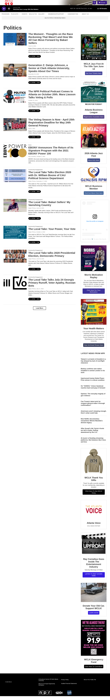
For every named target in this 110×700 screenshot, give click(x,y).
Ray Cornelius (32, 160)
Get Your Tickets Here (93, 77)
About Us (85, 18)
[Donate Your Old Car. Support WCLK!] (93, 596)
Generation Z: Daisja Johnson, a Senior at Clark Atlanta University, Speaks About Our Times (49, 72)
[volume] (9, 12)
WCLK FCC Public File (90, 683)
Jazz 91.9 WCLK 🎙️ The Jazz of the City (93, 243)
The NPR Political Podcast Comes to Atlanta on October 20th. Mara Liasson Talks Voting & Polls (51, 98)
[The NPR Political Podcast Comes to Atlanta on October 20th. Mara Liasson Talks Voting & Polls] (15, 100)
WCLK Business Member (93, 191)
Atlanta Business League (94, 115)
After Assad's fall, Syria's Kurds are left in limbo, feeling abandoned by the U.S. (92, 434)
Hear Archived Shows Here (93, 349)
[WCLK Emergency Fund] (93, 642)
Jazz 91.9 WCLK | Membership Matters (55, 21)
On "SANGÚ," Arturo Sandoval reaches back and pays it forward (93, 391)
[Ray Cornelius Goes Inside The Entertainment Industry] (93, 548)
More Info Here (93, 164)
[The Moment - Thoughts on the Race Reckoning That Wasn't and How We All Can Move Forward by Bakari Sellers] (15, 42)
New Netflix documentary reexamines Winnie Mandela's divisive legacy (92, 424)
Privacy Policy (65, 683)
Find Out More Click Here (94, 197)
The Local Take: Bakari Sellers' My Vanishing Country (49, 207)
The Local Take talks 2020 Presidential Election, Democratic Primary (51, 258)
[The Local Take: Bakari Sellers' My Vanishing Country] (15, 209)
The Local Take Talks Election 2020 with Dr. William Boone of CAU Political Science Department (49, 179)
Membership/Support (56, 18)
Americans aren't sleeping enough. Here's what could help (93, 416)
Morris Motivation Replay (93, 280)
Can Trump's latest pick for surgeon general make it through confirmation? (93, 407)
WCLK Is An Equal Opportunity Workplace (46, 688)
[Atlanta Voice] (93, 513)
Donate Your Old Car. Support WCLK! (94, 610)
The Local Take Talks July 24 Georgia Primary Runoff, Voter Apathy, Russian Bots (51, 286)
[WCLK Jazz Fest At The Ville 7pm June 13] (93, 51)
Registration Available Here (94, 121)
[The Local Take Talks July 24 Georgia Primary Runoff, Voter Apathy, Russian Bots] (15, 286)
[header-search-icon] (95, 4)
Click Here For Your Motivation (94, 295)
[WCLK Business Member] (93, 178)
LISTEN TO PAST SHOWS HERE (93, 579)
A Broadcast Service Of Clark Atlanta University (48, 683)
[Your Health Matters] (93, 316)
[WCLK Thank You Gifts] (93, 465)
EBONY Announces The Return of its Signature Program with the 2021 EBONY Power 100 (50, 154)
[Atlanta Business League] (93, 97)
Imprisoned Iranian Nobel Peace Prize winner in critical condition (92, 383)
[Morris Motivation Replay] (93, 262)
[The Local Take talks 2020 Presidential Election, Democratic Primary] (15, 260)
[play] (3, 12)
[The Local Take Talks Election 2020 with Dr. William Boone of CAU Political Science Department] (15, 179)
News (30, 149)
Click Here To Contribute (93, 670)
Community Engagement (35, 173)
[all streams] (102, 12)
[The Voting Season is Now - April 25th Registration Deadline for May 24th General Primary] (15, 128)
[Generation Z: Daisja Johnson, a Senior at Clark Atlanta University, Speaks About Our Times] (15, 74)
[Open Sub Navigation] (19, 18)
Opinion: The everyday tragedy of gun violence (93, 398)
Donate (104, 4)
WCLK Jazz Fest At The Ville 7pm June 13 (94, 70)
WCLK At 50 (33, 18)
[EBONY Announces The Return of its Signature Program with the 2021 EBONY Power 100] (15, 154)
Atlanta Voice (94, 527)
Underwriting (73, 18)
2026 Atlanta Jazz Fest (94, 158)
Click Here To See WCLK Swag (93, 496)
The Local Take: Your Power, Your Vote (51, 232)
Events (24, 18)
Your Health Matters (93, 332)
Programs (5, 18)
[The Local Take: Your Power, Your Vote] (15, 236)
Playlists (14, 18)
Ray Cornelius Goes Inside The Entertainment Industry (93, 567)
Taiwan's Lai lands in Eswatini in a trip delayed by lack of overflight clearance (93, 365)
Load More (39, 312)
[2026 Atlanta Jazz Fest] (93, 140)
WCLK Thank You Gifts (94, 482)
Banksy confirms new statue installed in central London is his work (93, 374)
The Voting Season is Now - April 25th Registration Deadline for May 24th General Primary (51, 126)
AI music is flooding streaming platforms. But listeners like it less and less (93, 444)
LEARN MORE (93, 617)
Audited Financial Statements (69, 687)
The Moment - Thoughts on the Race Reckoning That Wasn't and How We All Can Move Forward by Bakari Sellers (50, 42)
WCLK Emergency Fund (93, 664)
